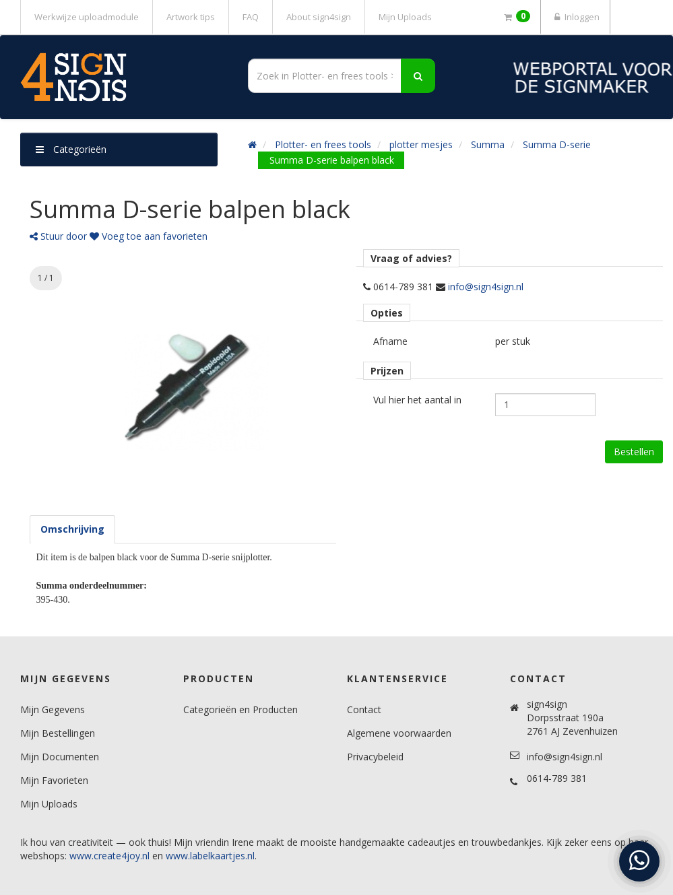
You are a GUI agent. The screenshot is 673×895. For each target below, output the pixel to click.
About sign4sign (318, 17)
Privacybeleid (375, 756)
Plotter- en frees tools (323, 144)
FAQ (251, 17)
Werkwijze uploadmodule (86, 17)
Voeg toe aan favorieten (148, 236)
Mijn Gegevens (52, 709)
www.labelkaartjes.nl (210, 855)
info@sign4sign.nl (485, 286)
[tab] (72, 529)
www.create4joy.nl (109, 855)
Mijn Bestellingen (57, 733)
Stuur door (58, 236)
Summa (488, 144)
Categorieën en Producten (240, 709)
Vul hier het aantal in (417, 399)
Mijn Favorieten (54, 780)
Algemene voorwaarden (399, 733)
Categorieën (71, 149)
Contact (364, 709)
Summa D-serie (557, 144)
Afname (390, 341)
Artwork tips (190, 17)
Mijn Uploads (405, 17)
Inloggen (575, 17)
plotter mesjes (421, 144)
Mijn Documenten (59, 756)
